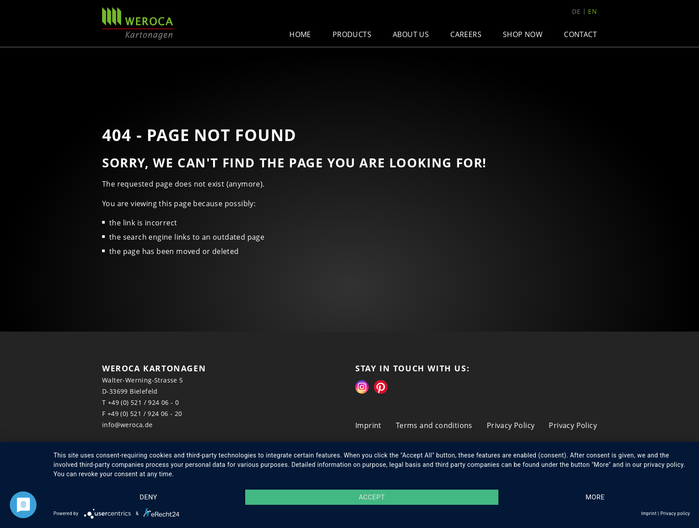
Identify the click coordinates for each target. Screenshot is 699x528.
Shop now (523, 34)
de (576, 11)
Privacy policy (675, 513)
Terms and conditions (434, 425)
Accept (372, 497)
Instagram (362, 387)
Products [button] (352, 34)
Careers (465, 34)
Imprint (368, 425)
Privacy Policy (511, 425)
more (595, 497)
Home (300, 34)
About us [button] (411, 34)
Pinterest (380, 387)
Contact (580, 34)
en (592, 11)
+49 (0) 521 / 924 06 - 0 (143, 402)
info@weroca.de (127, 424)
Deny (148, 497)
